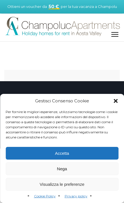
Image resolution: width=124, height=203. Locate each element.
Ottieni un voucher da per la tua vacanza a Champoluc (62, 7)
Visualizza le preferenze (62, 184)
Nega (62, 168)
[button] (115, 101)
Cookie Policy (45, 196)
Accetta (62, 153)
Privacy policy (76, 196)
